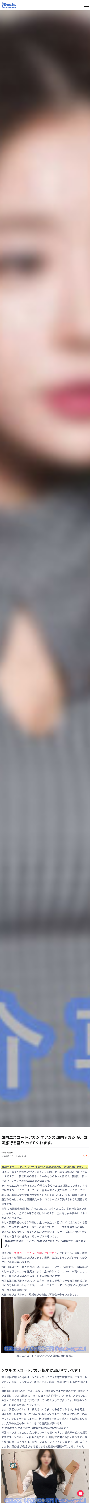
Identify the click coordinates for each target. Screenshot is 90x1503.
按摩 (39, 1253)
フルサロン (50, 1253)
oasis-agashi (7, 1152)
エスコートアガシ (24, 1253)
